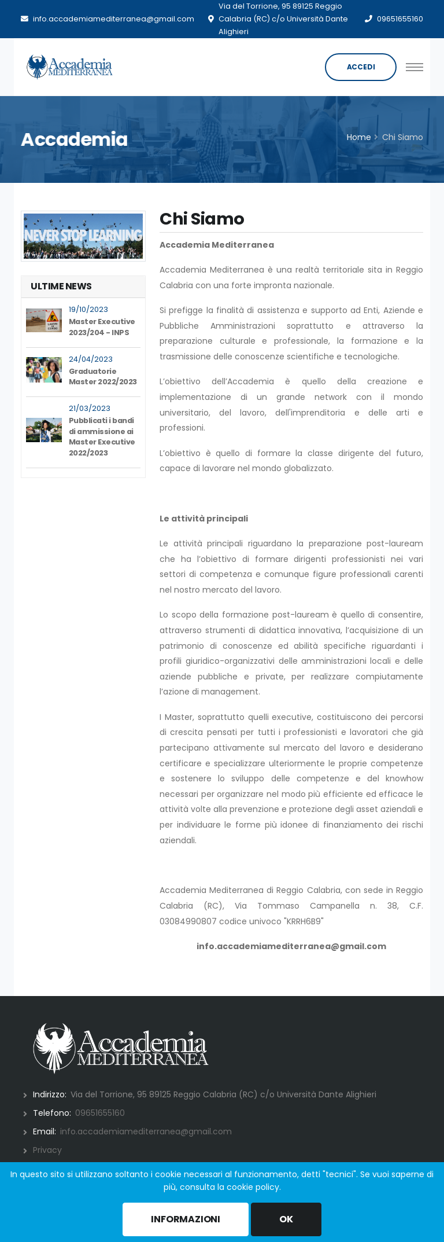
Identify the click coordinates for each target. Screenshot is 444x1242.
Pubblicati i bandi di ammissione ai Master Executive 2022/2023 (102, 437)
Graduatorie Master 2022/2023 (103, 376)
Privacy (47, 1150)
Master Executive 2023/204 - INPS (102, 327)
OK (286, 1219)
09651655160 (400, 19)
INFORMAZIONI (185, 1219)
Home (359, 137)
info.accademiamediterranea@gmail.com (113, 19)
